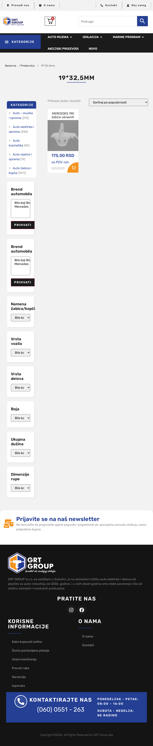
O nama (87, 636)
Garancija (19, 677)
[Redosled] (118, 102)
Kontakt (88, 645)
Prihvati (22, 225)
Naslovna (10, 65)
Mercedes (20, 207)
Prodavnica (28, 65)
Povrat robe (20, 668)
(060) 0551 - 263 (60, 709)
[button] (20, 42)
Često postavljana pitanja (30, 650)
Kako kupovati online (27, 642)
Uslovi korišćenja (24, 659)
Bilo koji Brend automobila (20, 203)
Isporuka (18, 685)
